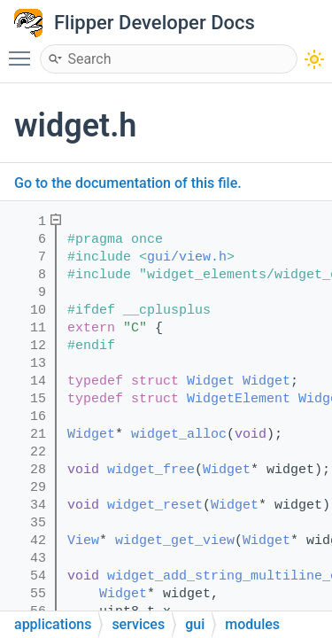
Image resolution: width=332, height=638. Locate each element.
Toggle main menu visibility (24, 50)
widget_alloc (179, 434)
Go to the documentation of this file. (128, 183)
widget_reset (155, 505)
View (83, 541)
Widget (211, 381)
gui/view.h (187, 257)
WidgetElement (238, 399)
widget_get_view (175, 541)
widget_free (151, 470)
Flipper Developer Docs (154, 23)
